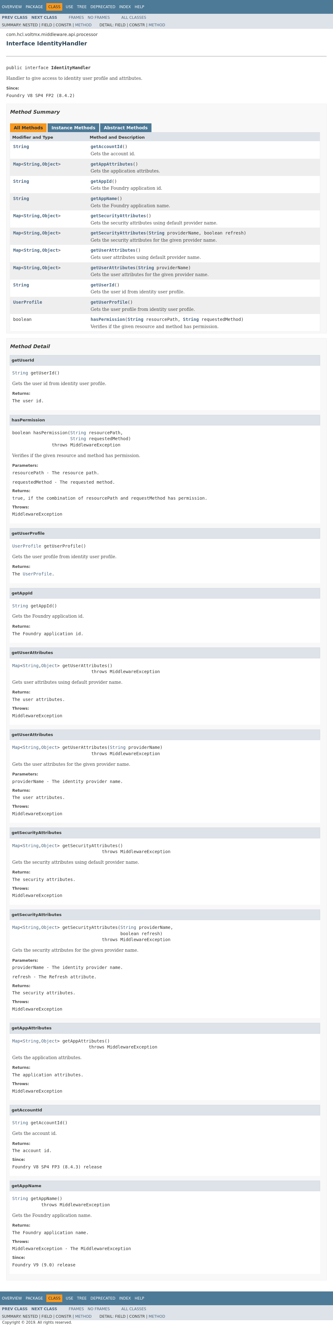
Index (125, 7)
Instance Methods (73, 127)
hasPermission (108, 319)
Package (34, 7)
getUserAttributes (113, 250)
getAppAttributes (112, 164)
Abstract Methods (126, 127)
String (21, 146)
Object (50, 164)
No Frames (99, 17)
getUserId (103, 284)
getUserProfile (109, 302)
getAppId (101, 181)
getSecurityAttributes (118, 215)
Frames (76, 17)
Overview (12, 7)
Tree (82, 7)
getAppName (104, 198)
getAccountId (106, 146)
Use (69, 7)
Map (17, 164)
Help (139, 7)
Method (83, 25)
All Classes (133, 17)
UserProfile (27, 302)
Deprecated (102, 7)
